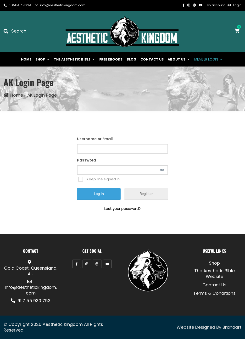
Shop (214, 263)
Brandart (232, 327)
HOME (26, 59)
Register (146, 193)
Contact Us (214, 285)
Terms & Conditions (214, 293)
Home (16, 95)
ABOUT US (179, 59)
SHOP (42, 59)
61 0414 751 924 (17, 5)
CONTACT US (152, 59)
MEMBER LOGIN (208, 59)
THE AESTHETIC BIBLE (74, 59)
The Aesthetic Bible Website (214, 273)
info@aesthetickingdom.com (60, 5)
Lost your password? (122, 208)
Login (234, 5)
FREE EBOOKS (110, 59)
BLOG (131, 59)
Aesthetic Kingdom (63, 324)
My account (216, 5)
